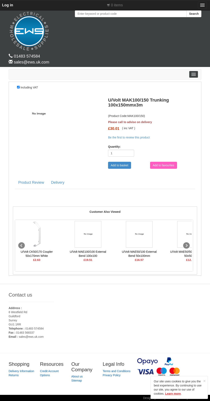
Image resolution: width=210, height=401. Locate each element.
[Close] (204, 381)
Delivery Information (21, 371)
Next (186, 245)
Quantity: (113, 146)
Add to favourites (163, 165)
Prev (21, 245)
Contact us (20, 295)
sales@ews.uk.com (31, 336)
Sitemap (76, 380)
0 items (117, 5)
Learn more (173, 393)
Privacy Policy (112, 375)
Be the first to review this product (129, 137)
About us (77, 376)
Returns (14, 375)
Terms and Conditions (116, 371)
